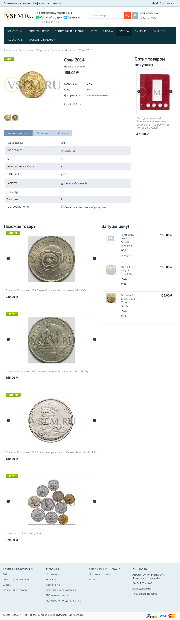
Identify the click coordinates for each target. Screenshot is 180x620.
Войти (6, 574)
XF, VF (11, 314)
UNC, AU (13, 395)
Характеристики (18, 133)
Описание (43, 133)
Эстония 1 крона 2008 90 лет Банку (127, 300)
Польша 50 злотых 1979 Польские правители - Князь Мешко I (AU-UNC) (51, 452)
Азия (93, 31)
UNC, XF (12, 233)
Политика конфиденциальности (64, 600)
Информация (41, 3)
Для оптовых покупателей (61, 590)
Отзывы (63, 133)
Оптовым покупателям (17, 3)
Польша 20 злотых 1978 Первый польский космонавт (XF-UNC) (46, 290)
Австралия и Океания (70, 31)
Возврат (94, 579)
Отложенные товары (15, 590)
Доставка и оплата (100, 574)
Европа (124, 31)
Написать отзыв (74, 66)
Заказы (7, 584)
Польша (56, 50)
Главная (9, 50)
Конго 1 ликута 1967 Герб (126, 270)
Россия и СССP (38, 31)
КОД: (67, 89)
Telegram (72, 17)
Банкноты (159, 31)
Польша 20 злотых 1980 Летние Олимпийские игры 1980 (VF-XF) (47, 371)
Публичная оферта (57, 595)
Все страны (14, 31)
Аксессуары (15, 39)
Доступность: (72, 95)
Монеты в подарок (42, 39)
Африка (108, 31)
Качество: (70, 83)
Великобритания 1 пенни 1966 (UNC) (127, 240)
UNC (9, 58)
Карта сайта (53, 584)
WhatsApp (46, 17)
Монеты (70, 50)
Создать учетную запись (17, 579)
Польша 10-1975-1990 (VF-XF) (24, 533)
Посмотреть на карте (144, 593)
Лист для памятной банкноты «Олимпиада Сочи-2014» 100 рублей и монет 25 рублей (152, 123)
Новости (56, 3)
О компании (53, 574)
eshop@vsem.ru (141, 588)
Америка (141, 31)
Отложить (72, 104)
